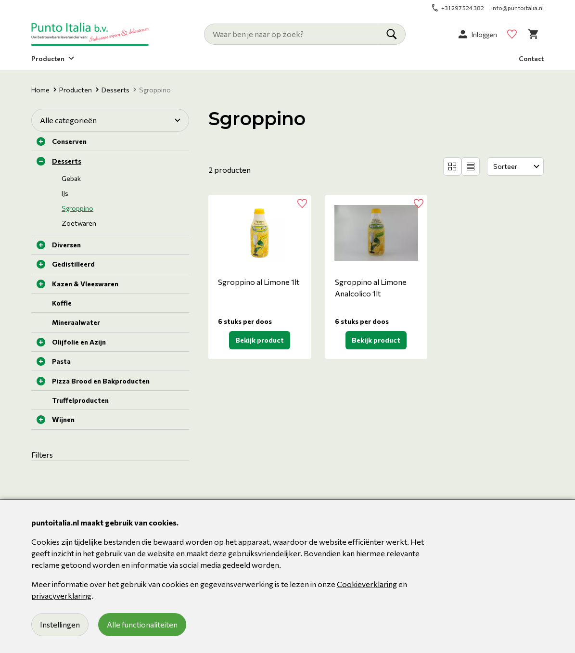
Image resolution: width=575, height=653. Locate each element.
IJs (65, 193)
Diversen (66, 245)
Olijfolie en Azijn (79, 342)
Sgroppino (77, 208)
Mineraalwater (76, 322)
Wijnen (63, 419)
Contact (531, 58)
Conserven (69, 141)
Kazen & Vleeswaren (85, 284)
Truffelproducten (80, 400)
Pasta (61, 361)
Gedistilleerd (73, 264)
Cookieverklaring (367, 584)
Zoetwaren (79, 223)
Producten (72, 90)
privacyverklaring (61, 595)
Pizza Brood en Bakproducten (101, 381)
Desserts (112, 90)
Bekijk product (259, 340)
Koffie (62, 303)
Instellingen (60, 624)
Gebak (71, 178)
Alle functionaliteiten (142, 624)
